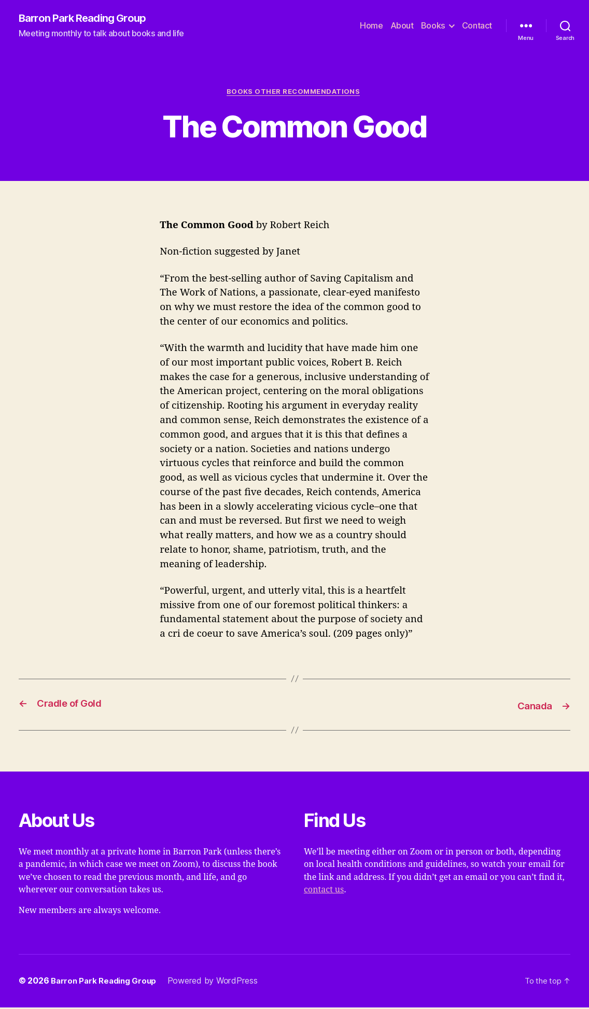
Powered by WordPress (218, 982)
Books (433, 26)
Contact (477, 26)
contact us (324, 891)
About (402, 26)
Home (371, 26)
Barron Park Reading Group (86, 18)
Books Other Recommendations (294, 93)
